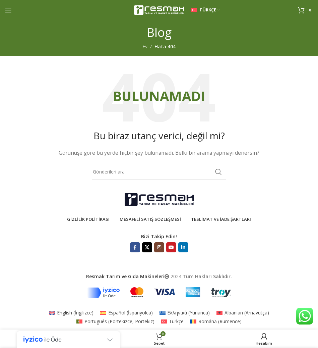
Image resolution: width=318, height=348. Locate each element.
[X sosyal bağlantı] (147, 247)
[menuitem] (71, 312)
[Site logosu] (159, 9)
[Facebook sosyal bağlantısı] (135, 247)
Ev (144, 46)
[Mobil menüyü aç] (8, 10)
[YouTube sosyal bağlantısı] (171, 247)
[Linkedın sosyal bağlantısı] (183, 247)
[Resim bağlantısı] (159, 199)
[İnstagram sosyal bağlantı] (159, 247)
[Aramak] (159, 172)
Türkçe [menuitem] (176, 321)
